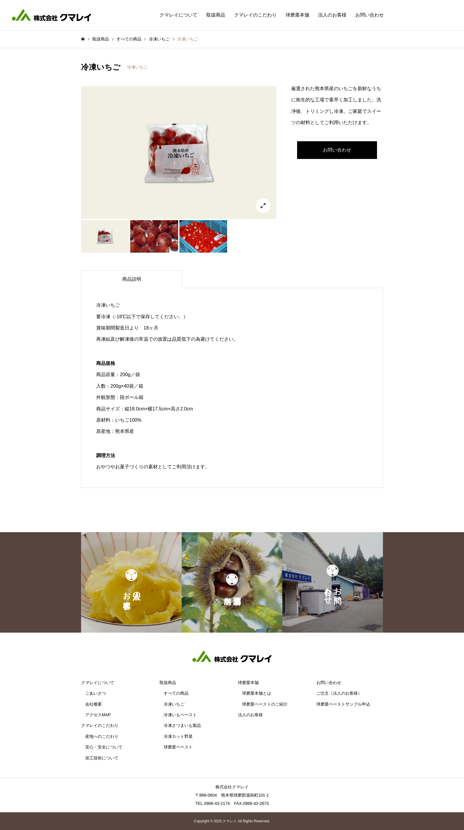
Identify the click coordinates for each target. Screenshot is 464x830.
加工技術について (101, 758)
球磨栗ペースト (178, 747)
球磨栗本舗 (297, 14)
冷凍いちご (137, 67)
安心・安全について (104, 747)
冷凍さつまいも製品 (182, 725)
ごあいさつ (95, 693)
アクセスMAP (98, 714)
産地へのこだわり (101, 736)
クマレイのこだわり (255, 14)
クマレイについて (178, 14)
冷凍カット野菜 (178, 736)
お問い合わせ (369, 14)
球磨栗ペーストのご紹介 (265, 704)
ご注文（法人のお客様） (339, 693)
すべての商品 (176, 693)
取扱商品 (215, 14)
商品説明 (131, 279)
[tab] (131, 279)
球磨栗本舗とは (256, 693)
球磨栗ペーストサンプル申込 (343, 704)
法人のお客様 (332, 14)
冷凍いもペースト (180, 714)
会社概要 (93, 704)
